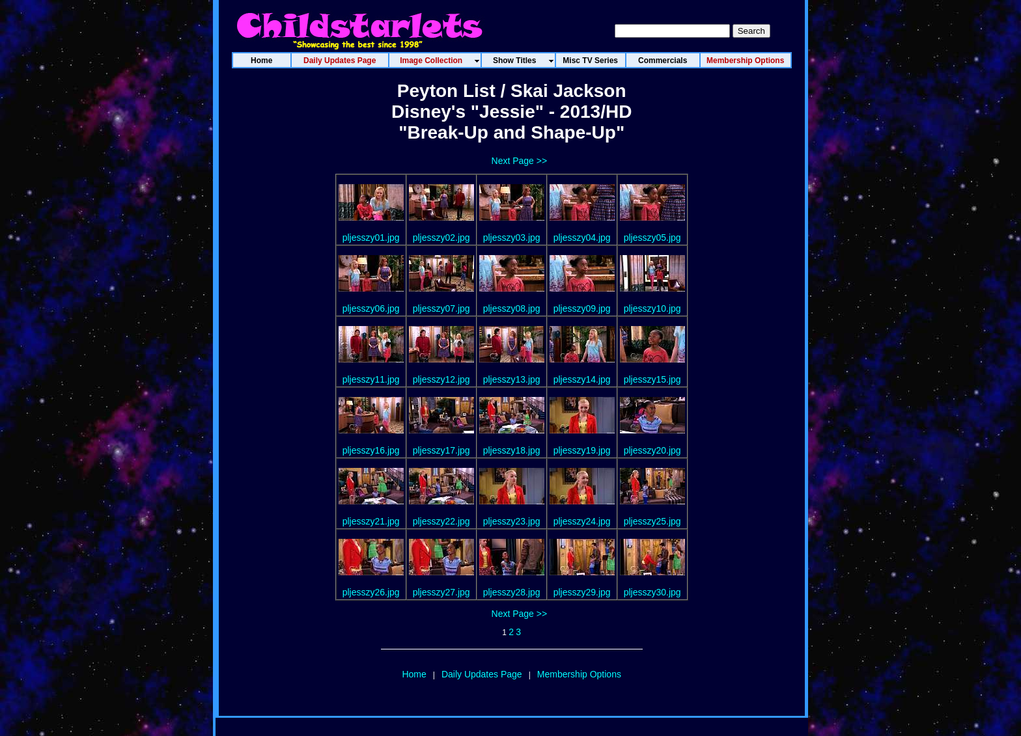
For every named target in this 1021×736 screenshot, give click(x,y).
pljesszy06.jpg (371, 308)
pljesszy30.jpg (652, 592)
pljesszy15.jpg (652, 379)
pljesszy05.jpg (652, 237)
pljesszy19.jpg (582, 450)
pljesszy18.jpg (511, 450)
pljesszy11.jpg (371, 379)
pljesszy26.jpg (371, 592)
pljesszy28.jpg (511, 592)
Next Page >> (520, 161)
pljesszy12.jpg (441, 379)
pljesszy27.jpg (441, 592)
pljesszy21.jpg (371, 521)
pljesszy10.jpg (652, 308)
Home (414, 674)
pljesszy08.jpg (511, 308)
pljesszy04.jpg (582, 237)
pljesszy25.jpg (652, 521)
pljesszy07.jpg (441, 308)
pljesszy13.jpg (511, 379)
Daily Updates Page (481, 674)
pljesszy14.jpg (582, 379)
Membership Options (579, 674)
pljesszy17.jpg (441, 450)
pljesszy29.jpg (582, 592)
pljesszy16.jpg (371, 450)
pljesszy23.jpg (511, 521)
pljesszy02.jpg (441, 237)
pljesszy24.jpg (582, 521)
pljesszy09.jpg (582, 308)
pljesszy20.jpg (652, 450)
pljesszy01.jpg (371, 237)
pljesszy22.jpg (441, 521)
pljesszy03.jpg (511, 237)
